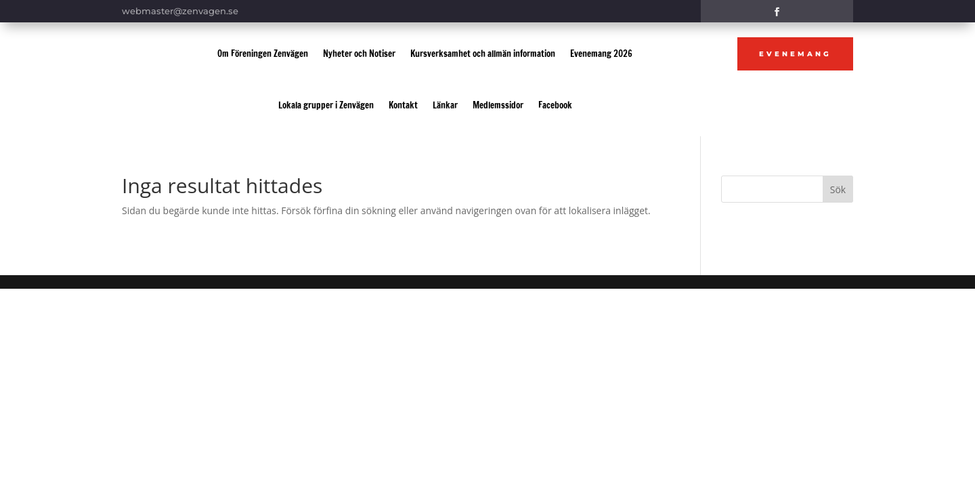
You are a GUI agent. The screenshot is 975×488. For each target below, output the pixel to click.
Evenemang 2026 (601, 53)
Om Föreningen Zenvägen (262, 53)
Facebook (555, 105)
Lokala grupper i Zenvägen (326, 105)
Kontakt (403, 105)
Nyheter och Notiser (359, 53)
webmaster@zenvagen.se (180, 10)
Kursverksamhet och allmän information (482, 53)
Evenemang (795, 53)
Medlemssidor (498, 105)
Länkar (445, 105)
